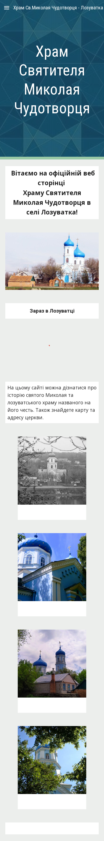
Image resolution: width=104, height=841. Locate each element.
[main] (52, 80)
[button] (6, 7)
